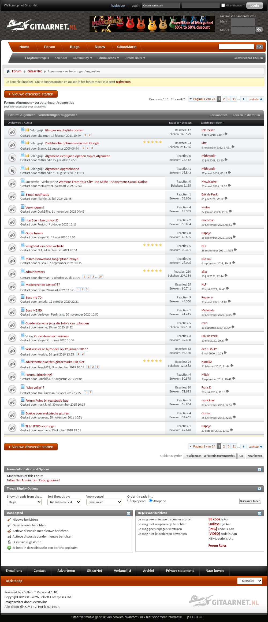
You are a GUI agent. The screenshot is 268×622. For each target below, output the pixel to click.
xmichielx (44, 430)
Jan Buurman (46, 393)
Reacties (174, 122)
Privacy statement (180, 570)
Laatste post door (213, 122)
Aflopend (157, 501)
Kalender (60, 58)
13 (189, 349)
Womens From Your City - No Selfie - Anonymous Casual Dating (103, 182)
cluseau (43, 263)
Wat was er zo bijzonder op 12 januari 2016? (56, 349)
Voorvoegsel (95, 496)
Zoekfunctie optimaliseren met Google (72, 143)
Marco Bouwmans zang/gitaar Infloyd (51, 259)
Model (224, 30)
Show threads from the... (24, 496)
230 (188, 271)
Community (81, 58)
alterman (44, 278)
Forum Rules (217, 545)
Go (241, 456)
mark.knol (44, 404)
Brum (41, 290)
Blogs (75, 47)
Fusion (42, 224)
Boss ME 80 (33, 310)
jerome (42, 327)
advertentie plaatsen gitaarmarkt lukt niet (54, 362)
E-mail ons (14, 570)
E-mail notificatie (37, 194)
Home (24, 47)
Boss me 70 (33, 297)
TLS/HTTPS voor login (40, 426)
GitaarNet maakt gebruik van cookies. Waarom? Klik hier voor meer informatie (126, 617)
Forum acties (107, 58)
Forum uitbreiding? (39, 375)
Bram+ (42, 148)
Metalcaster (45, 186)
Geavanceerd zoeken (248, 58)
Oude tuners (34, 233)
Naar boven (255, 456)
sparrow (43, 417)
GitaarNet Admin (19, 480)
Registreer (118, 5)
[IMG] (213, 529)
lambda (42, 301)
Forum (49, 47)
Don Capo (39, 480)
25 (189, 284)
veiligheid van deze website (44, 246)
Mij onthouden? (233, 5)
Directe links (133, 58)
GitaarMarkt (126, 47)
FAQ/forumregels (37, 58)
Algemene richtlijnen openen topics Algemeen (77, 156)
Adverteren (66, 570)
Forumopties (219, 115)
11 (234, 99)
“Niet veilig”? (34, 388)
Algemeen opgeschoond (62, 169)
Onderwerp (14, 122)
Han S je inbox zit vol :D (41, 220)
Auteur (28, 122)
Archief (148, 570)
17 (189, 130)
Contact (40, 570)
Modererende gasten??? (42, 285)
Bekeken (187, 122)
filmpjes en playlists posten (64, 130)
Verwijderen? (34, 207)
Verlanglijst (122, 570)
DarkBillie (44, 211)
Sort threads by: (58, 496)
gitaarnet (44, 136)
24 (189, 143)
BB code (214, 519)
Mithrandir (45, 160)
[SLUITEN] (195, 617)
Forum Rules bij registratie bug (47, 400)
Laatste (255, 99)
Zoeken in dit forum (246, 115)
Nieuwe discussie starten (30, 94)
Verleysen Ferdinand (51, 314)
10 (189, 387)
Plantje (42, 199)
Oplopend (136, 501)
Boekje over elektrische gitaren (47, 413)
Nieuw (100, 47)
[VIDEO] (214, 534)
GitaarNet (35, 71)
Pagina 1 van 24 (204, 99)
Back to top (14, 581)
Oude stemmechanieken (51, 336)
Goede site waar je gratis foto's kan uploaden (57, 323)
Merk (223, 21)
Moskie (42, 354)
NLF (40, 250)
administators (35, 272)
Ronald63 (44, 367)
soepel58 (44, 237)
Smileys (214, 524)
